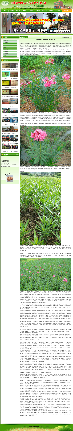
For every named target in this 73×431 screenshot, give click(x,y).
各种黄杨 (6, 51)
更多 (17, 154)
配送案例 (38, 10)
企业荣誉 (31, 10)
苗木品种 (18, 10)
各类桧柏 (6, 49)
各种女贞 (6, 53)
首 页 (5, 10)
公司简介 (12, 10)
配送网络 (51, 10)
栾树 (5, 44)
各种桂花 (6, 40)
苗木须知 (44, 10)
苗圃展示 (25, 10)
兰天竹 (5, 55)
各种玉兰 (6, 42)
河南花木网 (47, 426)
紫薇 (5, 47)
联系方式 (57, 10)
